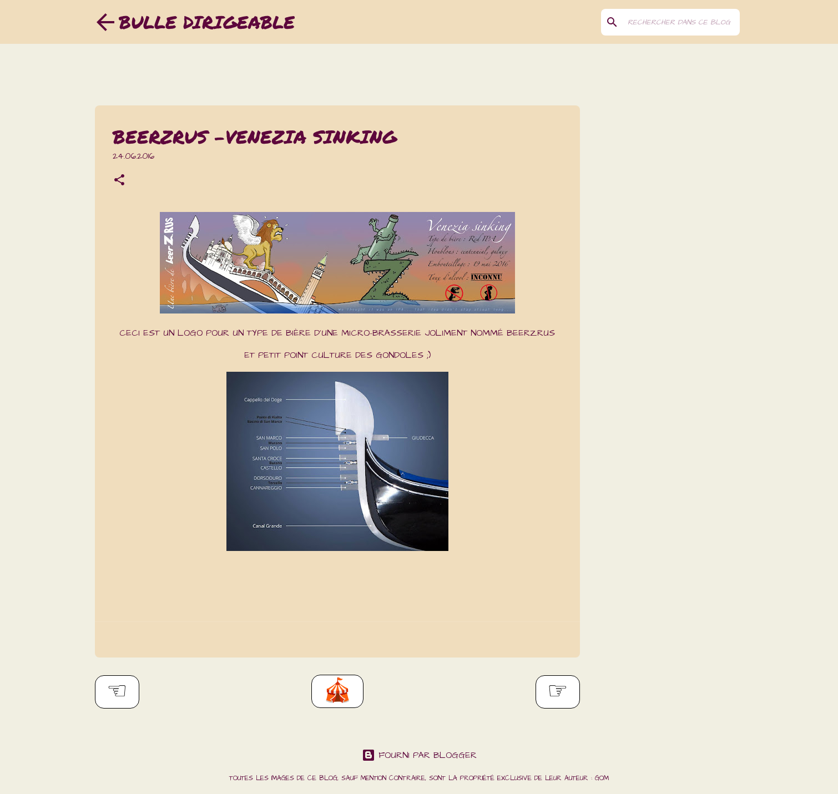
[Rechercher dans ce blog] (681, 22)
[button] (119, 181)
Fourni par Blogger (419, 755)
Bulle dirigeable (207, 21)
